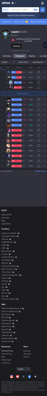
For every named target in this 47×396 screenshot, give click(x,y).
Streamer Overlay (8, 299)
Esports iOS (6, 341)
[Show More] (13, 2)
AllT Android (6, 314)
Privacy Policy (7, 351)
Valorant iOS (6, 323)
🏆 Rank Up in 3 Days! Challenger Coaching (23, 15)
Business (27, 351)
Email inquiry (6, 360)
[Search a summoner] (35, 9)
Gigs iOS (4, 329)
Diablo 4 (4, 278)
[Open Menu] (42, 2)
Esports (4, 293)
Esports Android (7, 338)
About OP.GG (6, 215)
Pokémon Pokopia (8, 266)
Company (5, 218)
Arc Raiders (6, 260)
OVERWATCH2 (7, 242)
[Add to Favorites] (30, 32)
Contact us (5, 363)
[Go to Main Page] (6, 3)
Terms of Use (6, 354)
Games (4, 284)
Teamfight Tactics (8, 236)
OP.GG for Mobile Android (11, 308)
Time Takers (6, 272)
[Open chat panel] (45, 45)
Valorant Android (8, 320)
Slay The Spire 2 (7, 269)
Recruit (26, 357)
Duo (3, 287)
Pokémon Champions (9, 275)
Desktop (4, 281)
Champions (6, 22)
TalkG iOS (5, 335)
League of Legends (8, 233)
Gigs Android (6, 326)
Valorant (4, 239)
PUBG (3, 245)
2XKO (3, 248)
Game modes (21, 22)
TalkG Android (6, 332)
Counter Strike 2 (7, 257)
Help (3, 357)
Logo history (6, 224)
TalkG (3, 290)
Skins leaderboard (38, 22)
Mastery (32, 56)
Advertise (27, 354)
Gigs (3, 296)
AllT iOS (4, 317)
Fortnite (4, 254)
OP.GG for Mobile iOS (9, 311)
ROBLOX (4, 263)
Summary (7, 56)
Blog (3, 221)
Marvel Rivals (6, 251)
